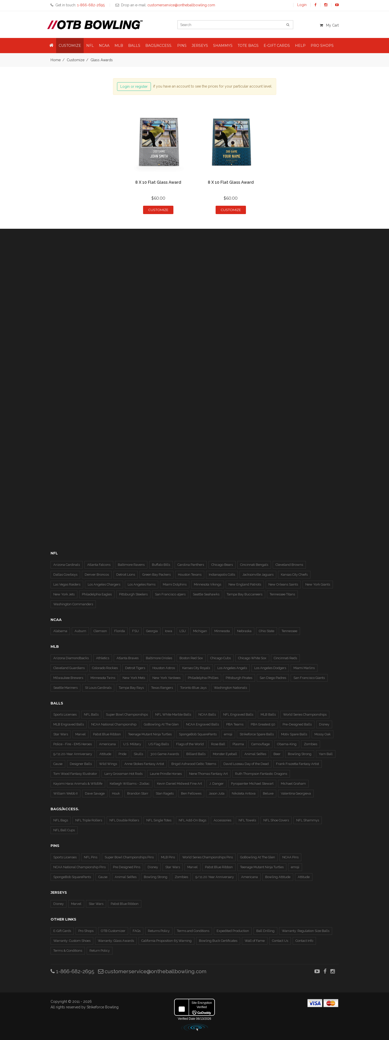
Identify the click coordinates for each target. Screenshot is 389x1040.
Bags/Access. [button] (158, 45)
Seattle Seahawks (206, 594)
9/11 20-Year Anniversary (72, 754)
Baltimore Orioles (159, 658)
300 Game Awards (164, 754)
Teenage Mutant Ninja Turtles (150, 734)
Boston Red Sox (191, 658)
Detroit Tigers (135, 668)
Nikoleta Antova (244, 793)
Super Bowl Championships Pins (129, 857)
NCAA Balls (207, 714)
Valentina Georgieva (296, 793)
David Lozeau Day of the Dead (246, 764)
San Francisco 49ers (170, 594)
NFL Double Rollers (124, 820)
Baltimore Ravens (131, 565)
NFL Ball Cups (64, 830)
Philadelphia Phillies (203, 678)
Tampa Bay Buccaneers (244, 594)
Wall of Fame (255, 941)
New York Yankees (166, 678)
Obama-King (286, 744)
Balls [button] (134, 45)
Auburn (80, 631)
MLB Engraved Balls (68, 724)
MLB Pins (168, 857)
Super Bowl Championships (127, 714)
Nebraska (244, 631)
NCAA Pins (290, 857)
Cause (57, 764)
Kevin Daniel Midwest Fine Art (179, 783)
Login (302, 5)
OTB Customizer (113, 931)
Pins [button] (182, 45)
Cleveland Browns (289, 565)
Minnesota (222, 631)
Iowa (168, 631)
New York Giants (317, 584)
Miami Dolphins (175, 584)
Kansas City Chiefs (294, 574)
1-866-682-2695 (72, 971)
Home (56, 60)
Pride (122, 754)
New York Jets (64, 594)
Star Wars (60, 734)
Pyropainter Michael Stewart (252, 783)
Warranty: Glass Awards (116, 941)
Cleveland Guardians (69, 668)
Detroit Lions (125, 574)
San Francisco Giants (309, 678)
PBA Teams (234, 724)
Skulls (138, 754)
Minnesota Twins (102, 678)
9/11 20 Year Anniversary (214, 877)
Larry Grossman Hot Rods (123, 774)
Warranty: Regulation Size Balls (305, 931)
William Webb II (65, 793)
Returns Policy (159, 931)
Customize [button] (70, 45)
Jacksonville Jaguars (257, 574)
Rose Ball (218, 744)
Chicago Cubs (220, 658)
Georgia (152, 631)
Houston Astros (163, 668)
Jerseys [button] (200, 45)
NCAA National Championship (113, 724)
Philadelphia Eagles (97, 594)
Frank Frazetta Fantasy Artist (297, 764)
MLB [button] (119, 45)
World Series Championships (305, 714)
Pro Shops (86, 931)
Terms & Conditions (67, 950)
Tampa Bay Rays (131, 688)
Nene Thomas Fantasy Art (208, 774)
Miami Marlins (304, 668)
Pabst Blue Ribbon (107, 734)
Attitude (105, 754)
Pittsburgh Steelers (133, 594)
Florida (119, 631)
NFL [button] (90, 45)
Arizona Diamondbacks (71, 658)
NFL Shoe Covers (276, 820)
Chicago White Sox (252, 658)
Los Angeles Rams (141, 584)
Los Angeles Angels (232, 668)
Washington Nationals (230, 688)
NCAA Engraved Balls (202, 724)
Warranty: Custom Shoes (71, 941)
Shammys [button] (223, 45)
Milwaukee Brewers (68, 678)
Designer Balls (81, 764)
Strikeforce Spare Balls (257, 734)
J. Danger (216, 783)
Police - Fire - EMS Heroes (72, 744)
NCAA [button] (104, 45)
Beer (277, 754)
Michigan (200, 631)
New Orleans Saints (283, 584)
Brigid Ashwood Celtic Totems (193, 764)
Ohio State (266, 631)
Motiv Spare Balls (294, 734)
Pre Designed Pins (126, 867)
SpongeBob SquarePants (198, 734)
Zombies (310, 744)
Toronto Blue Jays (193, 688)
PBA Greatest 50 (263, 724)
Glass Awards (101, 60)
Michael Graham (293, 783)
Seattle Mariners (65, 688)
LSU (182, 631)
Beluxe (268, 793)
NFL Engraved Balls (238, 714)
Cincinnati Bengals (254, 565)
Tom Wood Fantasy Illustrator (75, 774)
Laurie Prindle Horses (166, 774)
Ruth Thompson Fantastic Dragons (261, 774)
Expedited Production (233, 931)
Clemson (100, 631)
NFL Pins (90, 857)
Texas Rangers (162, 688)
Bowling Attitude (277, 877)
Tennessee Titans (282, 594)
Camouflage (260, 744)
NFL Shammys (307, 820)
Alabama (60, 631)
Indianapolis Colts (222, 574)
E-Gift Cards (62, 931)
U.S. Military (132, 744)
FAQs (137, 931)
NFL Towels (247, 820)
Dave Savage (95, 793)
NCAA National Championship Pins (79, 867)
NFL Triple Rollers (88, 820)
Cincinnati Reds (285, 658)
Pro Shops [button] (322, 45)
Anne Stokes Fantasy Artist (144, 764)
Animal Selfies (255, 754)
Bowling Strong (299, 754)
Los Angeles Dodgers (270, 668)
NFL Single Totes (158, 820)
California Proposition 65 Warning (166, 941)
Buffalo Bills (161, 565)
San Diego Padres (273, 678)
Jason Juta (216, 793)
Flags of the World (190, 744)
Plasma (238, 744)
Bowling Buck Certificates (218, 941)
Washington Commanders (73, 604)
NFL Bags (60, 820)
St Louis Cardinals (98, 688)
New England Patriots (244, 584)
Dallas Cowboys (65, 574)
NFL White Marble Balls (173, 714)
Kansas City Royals (196, 668)
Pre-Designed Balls (297, 724)
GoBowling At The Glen (161, 724)
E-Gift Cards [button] (277, 45)
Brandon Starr (137, 793)
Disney (324, 724)
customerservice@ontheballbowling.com (152, 971)
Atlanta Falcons (98, 565)
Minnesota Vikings (207, 584)
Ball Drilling (265, 931)
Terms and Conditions (193, 931)
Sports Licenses (65, 714)
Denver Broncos (97, 574)
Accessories (222, 820)
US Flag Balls (158, 744)
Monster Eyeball (225, 754)
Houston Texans (189, 574)
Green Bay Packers (156, 574)
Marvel (80, 734)
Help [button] (300, 45)
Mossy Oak (322, 734)
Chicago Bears (222, 565)
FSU (135, 631)
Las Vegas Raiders (66, 584)
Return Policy (99, 950)
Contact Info (304, 941)
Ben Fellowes (191, 793)
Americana (107, 744)
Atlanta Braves (128, 658)
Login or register (134, 87)
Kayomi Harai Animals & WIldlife (77, 783)
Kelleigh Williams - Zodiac (130, 783)
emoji (228, 734)
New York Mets (134, 678)
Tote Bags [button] (248, 45)
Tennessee (289, 631)
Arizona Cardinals (66, 565)
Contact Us (280, 941)
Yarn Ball (326, 754)
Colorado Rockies (105, 668)
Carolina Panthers (190, 565)
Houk (116, 793)
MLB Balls (268, 714)
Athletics (102, 658)
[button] (51, 45)
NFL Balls (91, 714)
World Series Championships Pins (207, 857)
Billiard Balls (195, 754)
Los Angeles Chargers (104, 584)
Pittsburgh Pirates (239, 678)
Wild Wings (108, 764)
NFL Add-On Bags (192, 820)
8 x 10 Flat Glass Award (158, 182)
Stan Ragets (165, 793)
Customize (75, 60)
